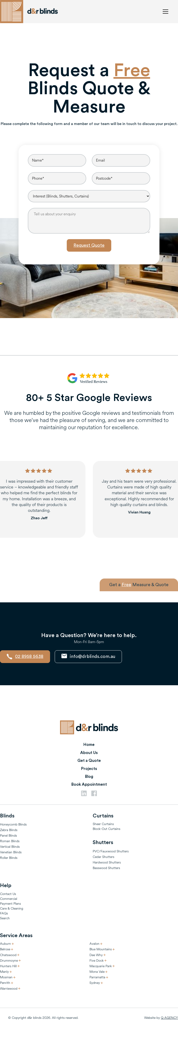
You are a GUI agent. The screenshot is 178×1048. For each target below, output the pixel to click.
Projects (89, 769)
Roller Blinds (8, 858)
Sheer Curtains (103, 824)
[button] (164, 11)
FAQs (4, 913)
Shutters (103, 842)
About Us (89, 753)
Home (89, 745)
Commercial (8, 899)
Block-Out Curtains (106, 829)
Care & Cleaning (11, 908)
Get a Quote (89, 761)
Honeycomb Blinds (13, 824)
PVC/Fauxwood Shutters (111, 851)
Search (5, 918)
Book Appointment (89, 784)
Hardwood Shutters (107, 862)
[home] (30, 11)
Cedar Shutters (103, 857)
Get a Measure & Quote (138, 584)
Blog (89, 777)
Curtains (103, 815)
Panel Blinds (8, 835)
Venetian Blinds (11, 852)
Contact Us (8, 894)
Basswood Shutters (106, 868)
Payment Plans (10, 903)
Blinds (7, 815)
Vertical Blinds (10, 847)
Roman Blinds (9, 841)
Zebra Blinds (8, 830)
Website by (161, 1018)
